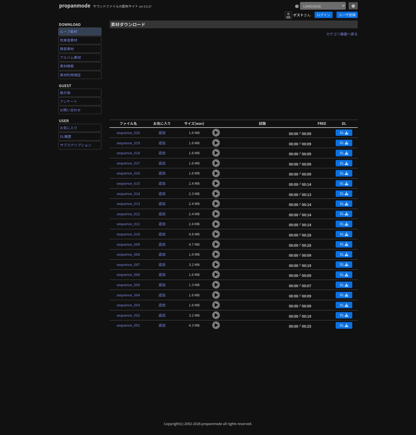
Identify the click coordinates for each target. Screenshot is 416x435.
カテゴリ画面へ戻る (342, 33)
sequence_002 (128, 315)
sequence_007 (128, 264)
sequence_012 (128, 213)
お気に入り (68, 127)
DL (344, 132)
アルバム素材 (70, 57)
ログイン (323, 14)
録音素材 (67, 48)
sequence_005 (128, 284)
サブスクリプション (75, 145)
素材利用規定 (70, 74)
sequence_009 (128, 244)
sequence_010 (128, 234)
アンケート (68, 101)
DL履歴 (65, 136)
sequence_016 (128, 173)
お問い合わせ (70, 109)
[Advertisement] (234, 76)
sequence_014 (128, 193)
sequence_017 (128, 163)
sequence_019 (128, 142)
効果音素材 (68, 40)
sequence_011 (128, 223)
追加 (162, 132)
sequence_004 (128, 294)
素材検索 (67, 65)
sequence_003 (128, 304)
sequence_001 (128, 325)
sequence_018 (128, 152)
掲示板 (65, 92)
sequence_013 (128, 203)
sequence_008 (128, 254)
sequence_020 (128, 132)
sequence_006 (128, 274)
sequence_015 (128, 183)
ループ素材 (68, 31)
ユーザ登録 (347, 14)
